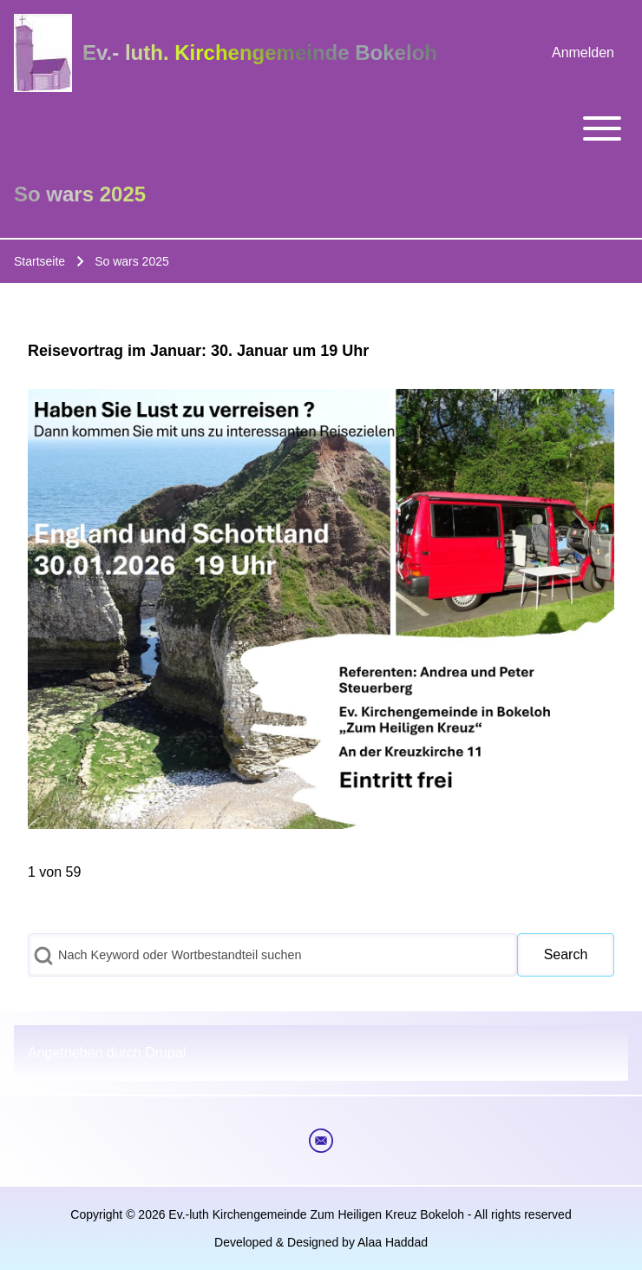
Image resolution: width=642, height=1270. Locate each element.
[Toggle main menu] (321, 128)
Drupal (165, 1052)
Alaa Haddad (392, 1242)
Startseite (39, 261)
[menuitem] (583, 53)
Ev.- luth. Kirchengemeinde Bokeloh (259, 52)
